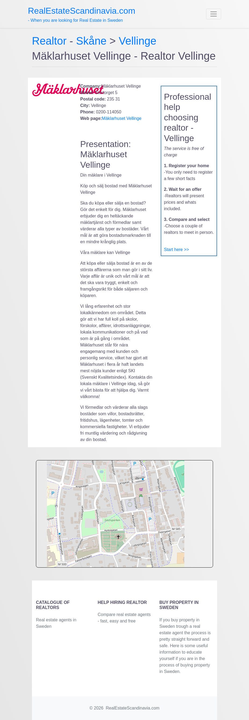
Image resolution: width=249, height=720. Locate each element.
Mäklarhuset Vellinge (122, 118)
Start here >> (176, 249)
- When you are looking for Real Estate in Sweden (81, 14)
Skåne (91, 41)
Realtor (50, 41)
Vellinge (137, 41)
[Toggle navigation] (213, 14)
